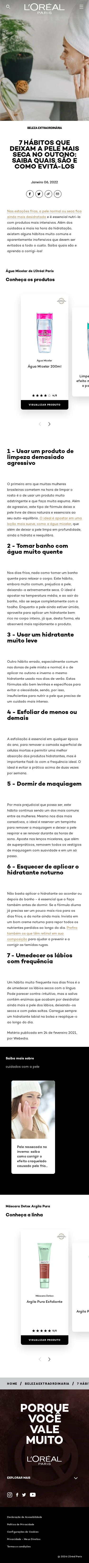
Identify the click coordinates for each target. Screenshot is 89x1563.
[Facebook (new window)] (17, 1495)
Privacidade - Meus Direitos (23, 1539)
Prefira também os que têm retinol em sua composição (42, 933)
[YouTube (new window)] (33, 1495)
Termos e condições (19, 1546)
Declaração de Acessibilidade (24, 1517)
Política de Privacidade (20, 1524)
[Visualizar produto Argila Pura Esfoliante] (44, 1340)
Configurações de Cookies (22, 1531)
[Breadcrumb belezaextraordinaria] (47, 1383)
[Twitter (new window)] (24, 1495)
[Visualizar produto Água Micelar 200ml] (44, 405)
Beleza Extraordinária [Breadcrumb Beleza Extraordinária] (44, 128)
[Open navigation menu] (81, 6)
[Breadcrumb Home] (12, 1383)
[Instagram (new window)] (9, 1494)
